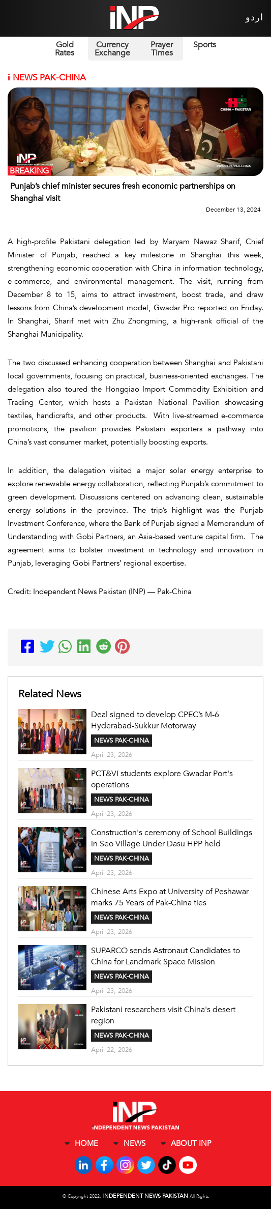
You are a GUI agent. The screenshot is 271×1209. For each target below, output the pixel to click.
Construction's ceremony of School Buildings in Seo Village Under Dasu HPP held (171, 838)
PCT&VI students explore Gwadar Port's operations (162, 779)
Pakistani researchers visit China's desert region (163, 1015)
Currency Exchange (112, 48)
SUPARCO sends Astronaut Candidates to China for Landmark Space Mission (165, 956)
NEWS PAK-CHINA (121, 740)
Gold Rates (64, 48)
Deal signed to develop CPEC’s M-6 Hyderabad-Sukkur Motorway (155, 720)
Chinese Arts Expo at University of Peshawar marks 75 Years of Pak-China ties (170, 897)
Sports (204, 44)
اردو (254, 17)
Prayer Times (161, 48)
